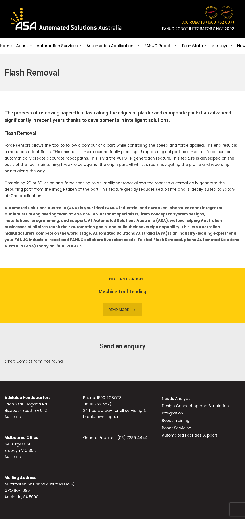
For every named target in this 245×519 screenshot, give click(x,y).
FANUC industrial (121, 208)
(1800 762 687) (97, 404)
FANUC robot (103, 214)
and (143, 208)
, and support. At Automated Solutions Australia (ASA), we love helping (130, 220)
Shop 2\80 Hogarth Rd (25, 404)
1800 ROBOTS (109, 397)
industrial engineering (34, 214)
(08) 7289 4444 (132, 437)
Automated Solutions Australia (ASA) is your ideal (54, 208)
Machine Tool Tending (122, 291)
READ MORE (123, 309)
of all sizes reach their (49, 227)
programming (45, 220)
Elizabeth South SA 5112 (25, 410)
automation (83, 227)
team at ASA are (73, 214)
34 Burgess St (17, 444)
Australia (12, 416)
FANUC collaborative (168, 208)
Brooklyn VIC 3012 (20, 450)
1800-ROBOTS (69, 246)
